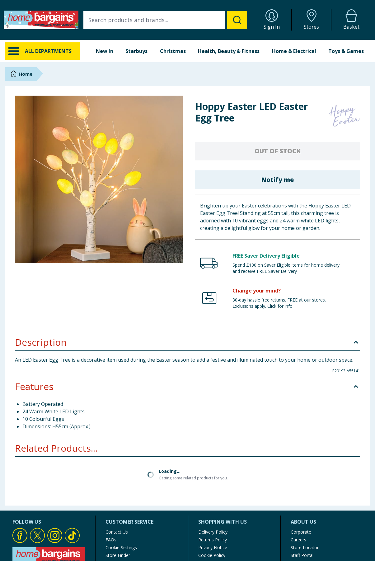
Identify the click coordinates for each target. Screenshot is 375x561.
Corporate (301, 479)
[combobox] (165, 20)
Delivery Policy (212, 479)
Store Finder (117, 502)
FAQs (110, 487)
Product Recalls (121, 510)
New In (104, 51)
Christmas (173, 51)
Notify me (277, 179)
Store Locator (305, 494)
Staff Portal (302, 502)
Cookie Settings (121, 494)
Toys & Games (346, 51)
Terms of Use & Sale (219, 510)
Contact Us (116, 479)
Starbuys (136, 51)
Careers (298, 487)
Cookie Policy (211, 502)
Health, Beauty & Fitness (229, 51)
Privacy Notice (212, 494)
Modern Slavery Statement (225, 518)
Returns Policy (212, 487)
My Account (210, 526)
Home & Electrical (294, 51)
